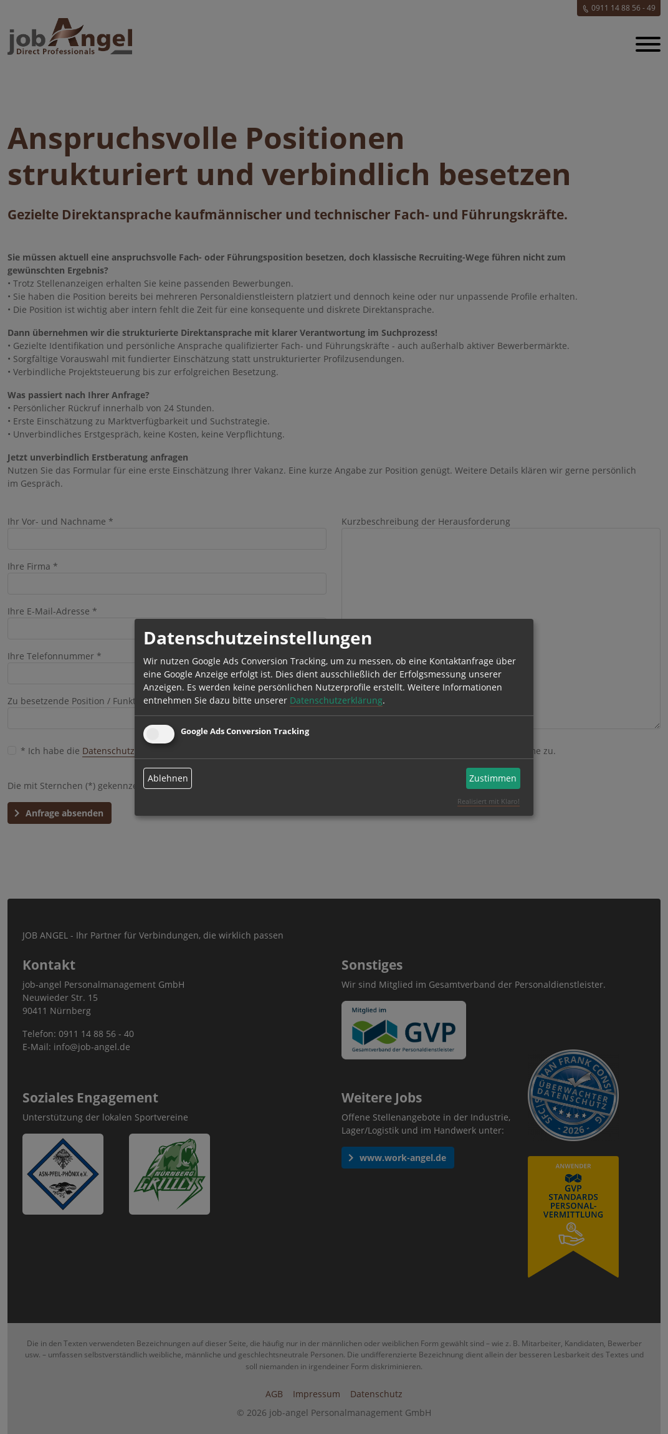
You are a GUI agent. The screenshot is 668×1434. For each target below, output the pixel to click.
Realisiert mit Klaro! (488, 801)
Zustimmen (493, 778)
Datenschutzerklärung (336, 700)
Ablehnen (168, 778)
